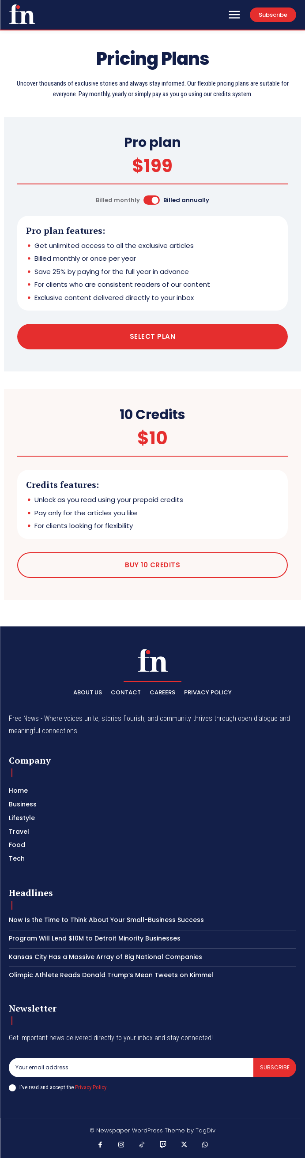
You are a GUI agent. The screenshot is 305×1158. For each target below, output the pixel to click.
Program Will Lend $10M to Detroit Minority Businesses (95, 938)
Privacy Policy (90, 1087)
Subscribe (275, 1067)
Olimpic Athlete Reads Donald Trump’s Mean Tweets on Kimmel (111, 975)
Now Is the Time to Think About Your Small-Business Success (106, 919)
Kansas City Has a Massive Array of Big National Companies (105, 956)
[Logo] (22, 14)
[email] (131, 1067)
